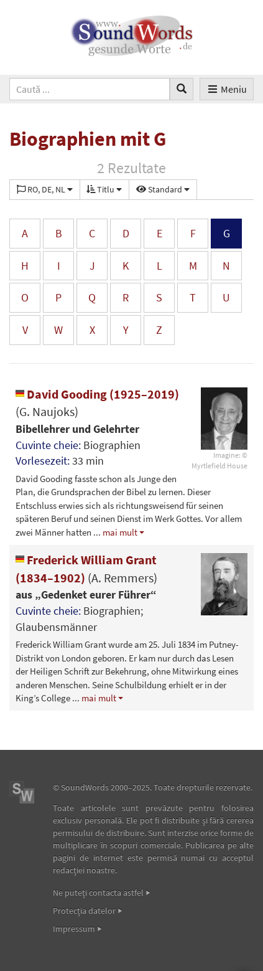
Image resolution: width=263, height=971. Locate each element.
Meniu (226, 89)
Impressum (74, 928)
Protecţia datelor (84, 910)
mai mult (120, 532)
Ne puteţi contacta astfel (98, 892)
